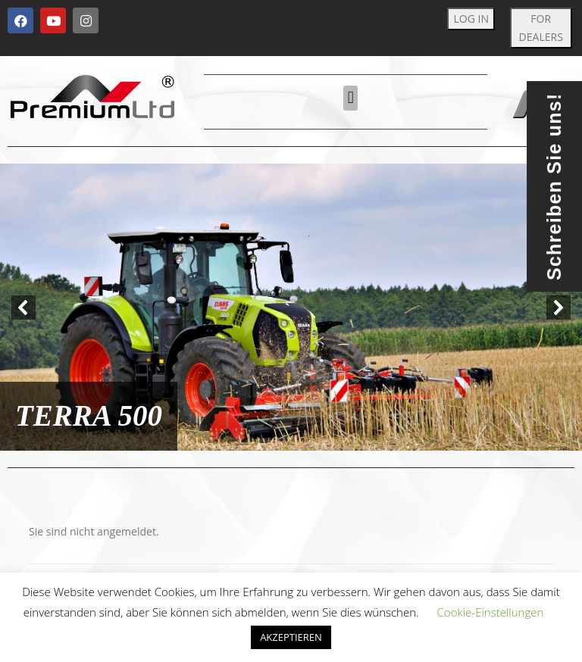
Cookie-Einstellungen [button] (490, 612)
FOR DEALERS (541, 27)
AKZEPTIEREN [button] (291, 637)
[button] (350, 98)
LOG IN (471, 18)
